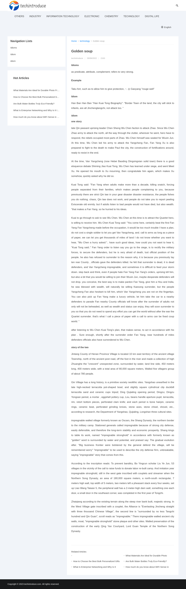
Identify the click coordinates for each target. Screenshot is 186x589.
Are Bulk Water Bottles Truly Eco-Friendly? (146, 561)
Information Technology (62, 16)
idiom (13, 61)
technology (131, 16)
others (19, 16)
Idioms (13, 47)
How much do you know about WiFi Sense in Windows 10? (36, 117)
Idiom (13, 54)
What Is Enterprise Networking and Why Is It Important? (36, 110)
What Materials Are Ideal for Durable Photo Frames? (36, 90)
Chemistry (111, 16)
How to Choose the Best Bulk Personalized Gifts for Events (36, 97)
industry (35, 16)
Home (74, 41)
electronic (91, 16)
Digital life (152, 16)
